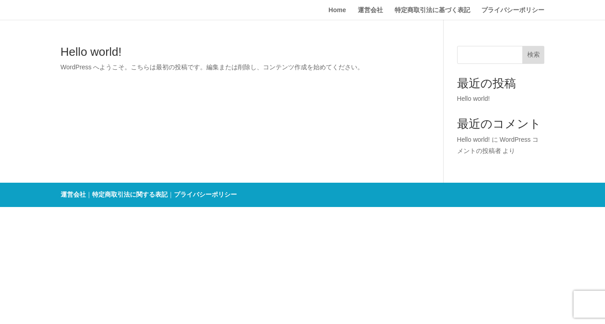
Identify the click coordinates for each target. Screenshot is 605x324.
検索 (533, 54)
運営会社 (370, 10)
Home (337, 10)
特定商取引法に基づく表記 (432, 10)
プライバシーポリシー (512, 10)
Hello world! (91, 51)
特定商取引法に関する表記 (130, 194)
